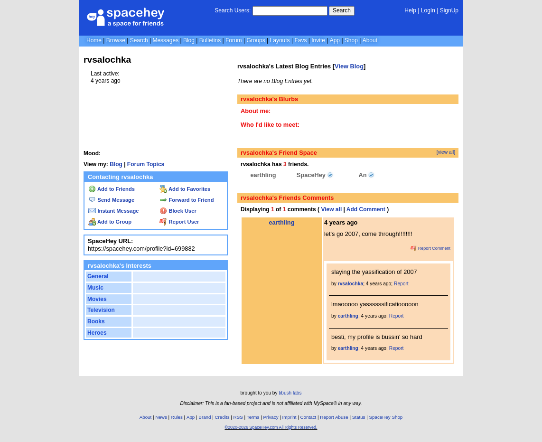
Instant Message (113, 211)
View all (331, 209)
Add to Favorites (184, 189)
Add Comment (365, 209)
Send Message (111, 200)
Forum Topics (145, 164)
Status (358, 417)
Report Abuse (334, 417)
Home (94, 40)
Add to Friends (111, 189)
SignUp (449, 10)
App (335, 40)
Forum (233, 40)
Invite (318, 40)
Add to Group (109, 222)
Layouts (280, 40)
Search (342, 10)
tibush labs (290, 392)
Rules (177, 417)
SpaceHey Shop (386, 417)
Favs (300, 40)
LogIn (428, 10)
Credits (222, 417)
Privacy (270, 417)
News (161, 417)
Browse (115, 40)
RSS (238, 417)
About (370, 40)
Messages (165, 40)
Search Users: (233, 10)
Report (401, 283)
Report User (179, 222)
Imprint (289, 417)
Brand (204, 417)
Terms (253, 417)
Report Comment (430, 248)
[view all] (446, 152)
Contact (308, 417)
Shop (351, 40)
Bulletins (210, 40)
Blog (189, 40)
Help (410, 10)
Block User (177, 211)
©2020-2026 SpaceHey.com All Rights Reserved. (270, 427)
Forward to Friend (186, 200)
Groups (255, 40)
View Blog (349, 66)
